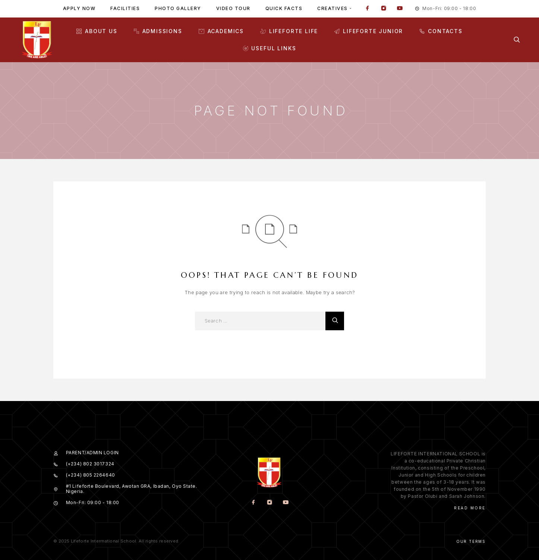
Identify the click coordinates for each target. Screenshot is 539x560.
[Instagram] (384, 9)
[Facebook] (368, 9)
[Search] (517, 40)
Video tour (233, 8)
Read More (470, 508)
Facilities (125, 8)
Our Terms (471, 541)
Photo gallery (178, 8)
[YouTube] (400, 9)
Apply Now (79, 8)
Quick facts (284, 8)
